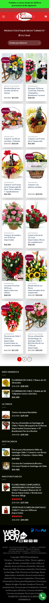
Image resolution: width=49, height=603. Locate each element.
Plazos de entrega (18, 547)
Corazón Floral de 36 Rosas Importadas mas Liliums (11, 289)
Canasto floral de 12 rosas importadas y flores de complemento (36, 238)
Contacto (35, 551)
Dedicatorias (32, 549)
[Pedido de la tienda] (24, 42)
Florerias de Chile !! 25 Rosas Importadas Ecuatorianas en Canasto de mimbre (12, 341)
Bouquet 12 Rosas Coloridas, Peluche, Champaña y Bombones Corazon (36, 91)
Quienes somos (17, 549)
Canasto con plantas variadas (35, 186)
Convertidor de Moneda (34, 553)
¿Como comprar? (37, 547)
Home (5, 547)
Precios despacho (12, 553)
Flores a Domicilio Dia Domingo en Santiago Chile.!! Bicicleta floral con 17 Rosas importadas (36, 342)
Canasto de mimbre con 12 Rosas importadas (12, 237)
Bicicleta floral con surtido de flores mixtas (12, 90)
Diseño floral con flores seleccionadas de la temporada (36, 289)
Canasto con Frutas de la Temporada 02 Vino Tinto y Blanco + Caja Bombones (12, 188)
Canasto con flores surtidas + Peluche (12, 140)
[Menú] (3, 16)
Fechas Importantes (18, 551)
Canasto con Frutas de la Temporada (36, 140)
